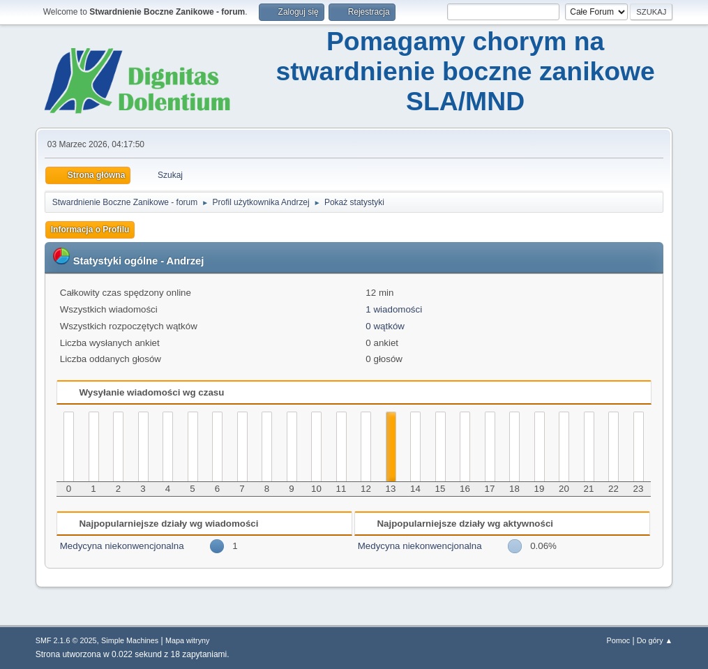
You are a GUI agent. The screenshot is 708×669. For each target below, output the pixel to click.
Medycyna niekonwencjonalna (122, 546)
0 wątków (385, 326)
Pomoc (618, 640)
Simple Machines (129, 640)
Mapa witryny (187, 640)
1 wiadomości (394, 309)
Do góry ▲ (654, 640)
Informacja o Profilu (90, 229)
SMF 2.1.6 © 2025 (66, 640)
